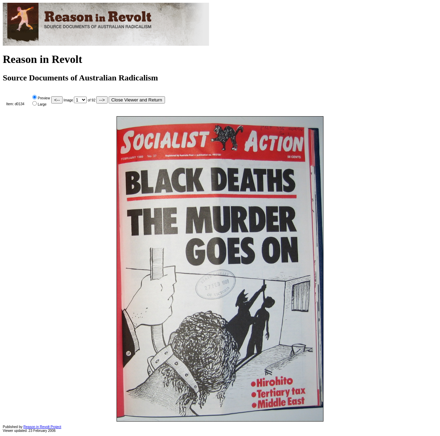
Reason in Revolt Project (42, 427)
